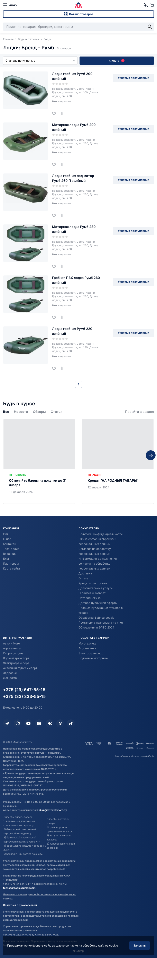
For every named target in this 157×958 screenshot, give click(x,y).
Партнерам (11, 563)
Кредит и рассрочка (92, 583)
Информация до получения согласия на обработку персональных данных (97, 563)
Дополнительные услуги (95, 588)
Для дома (10, 677)
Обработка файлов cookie (96, 617)
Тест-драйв (11, 548)
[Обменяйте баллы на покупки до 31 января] (39, 461)
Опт (5, 534)
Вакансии (9, 553)
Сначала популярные (40, 60)
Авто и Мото (11, 643)
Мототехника (87, 643)
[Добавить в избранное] (55, 113)
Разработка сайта (125, 756)
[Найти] (150, 27)
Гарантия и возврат (91, 593)
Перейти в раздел (139, 412)
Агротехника (12, 648)
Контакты (9, 544)
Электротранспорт (16, 663)
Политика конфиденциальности (100, 534)
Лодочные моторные (93, 658)
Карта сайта (11, 568)
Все (6, 412)
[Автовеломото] (78, 5)
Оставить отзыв (89, 598)
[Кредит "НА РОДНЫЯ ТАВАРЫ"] (118, 461)
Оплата (83, 578)
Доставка (85, 573)
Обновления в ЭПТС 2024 (96, 627)
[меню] (10, 5)
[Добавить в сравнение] (62, 113)
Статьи (57, 412)
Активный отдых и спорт (20, 668)
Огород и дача (13, 653)
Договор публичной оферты (97, 603)
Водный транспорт (16, 658)
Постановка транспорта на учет (100, 622)
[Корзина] (152, 5)
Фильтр (116, 60)
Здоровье (10, 673)
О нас (7, 539)
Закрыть (139, 945)
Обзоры (39, 412)
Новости (21, 412)
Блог (6, 558)
